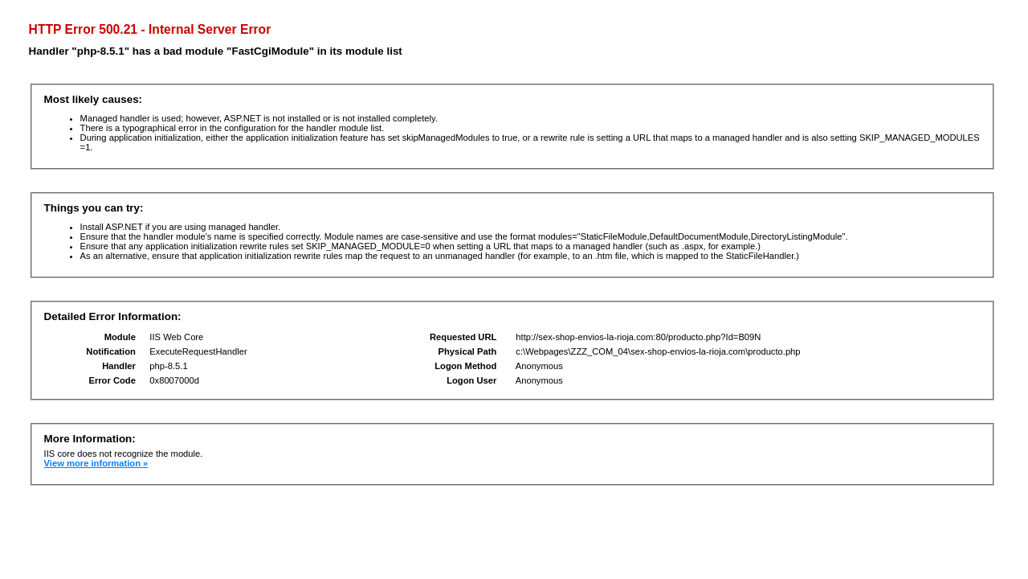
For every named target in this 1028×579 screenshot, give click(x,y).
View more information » (96, 463)
